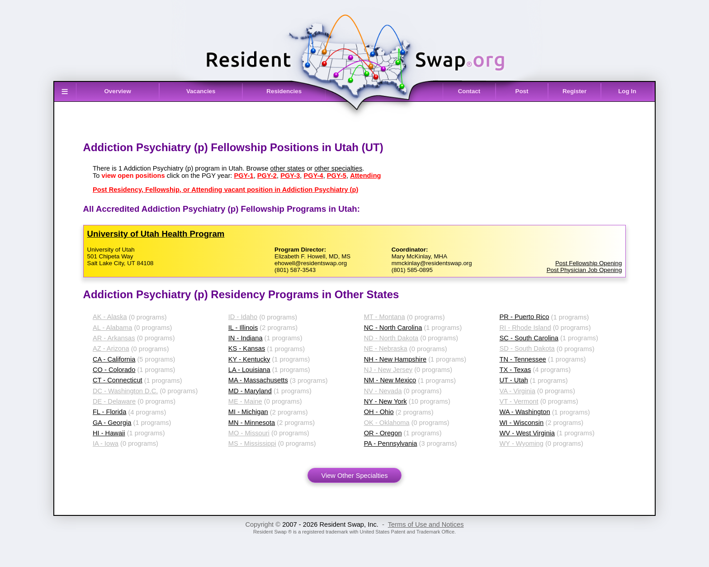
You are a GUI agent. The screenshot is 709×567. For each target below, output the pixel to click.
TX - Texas (515, 369)
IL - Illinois (243, 327)
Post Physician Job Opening (584, 270)
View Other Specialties (354, 475)
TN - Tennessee (523, 359)
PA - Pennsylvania (390, 443)
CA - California (114, 359)
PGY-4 (313, 175)
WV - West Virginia (527, 433)
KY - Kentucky (249, 359)
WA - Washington (525, 411)
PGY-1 (243, 175)
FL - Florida (109, 411)
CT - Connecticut (117, 380)
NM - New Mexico (390, 380)
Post (522, 91)
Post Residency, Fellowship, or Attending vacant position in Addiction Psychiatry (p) (225, 189)
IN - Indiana (245, 338)
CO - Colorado (114, 369)
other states (287, 168)
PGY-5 (336, 175)
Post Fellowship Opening (588, 263)
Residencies (284, 91)
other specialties (338, 168)
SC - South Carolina (529, 338)
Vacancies (200, 91)
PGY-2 (267, 175)
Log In (627, 91)
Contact (469, 91)
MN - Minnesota (251, 422)
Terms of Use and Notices (426, 524)
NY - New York (385, 401)
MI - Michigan (248, 411)
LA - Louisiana (249, 369)
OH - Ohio (379, 411)
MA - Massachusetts (258, 380)
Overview (117, 91)
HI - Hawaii (109, 433)
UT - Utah (514, 380)
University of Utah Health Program (156, 233)
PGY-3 (290, 175)
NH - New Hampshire (395, 359)
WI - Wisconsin (522, 422)
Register (574, 91)
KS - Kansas (246, 348)
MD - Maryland (250, 391)
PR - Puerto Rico (524, 316)
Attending (365, 175)
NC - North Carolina (393, 327)
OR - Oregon (383, 433)
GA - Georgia (112, 422)
